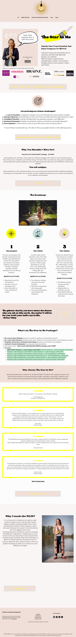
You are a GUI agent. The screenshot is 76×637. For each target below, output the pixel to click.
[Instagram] (57, 617)
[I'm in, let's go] (38, 494)
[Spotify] (54, 617)
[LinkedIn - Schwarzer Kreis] (62, 617)
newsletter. (14, 618)
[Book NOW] (20, 588)
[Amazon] (59, 617)
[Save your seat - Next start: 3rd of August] (38, 87)
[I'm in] (65, 314)
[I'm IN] (38, 183)
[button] (25, 17)
